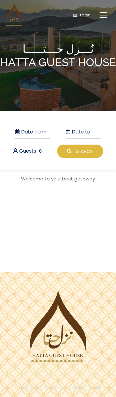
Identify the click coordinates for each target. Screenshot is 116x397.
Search (80, 151)
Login (82, 15)
